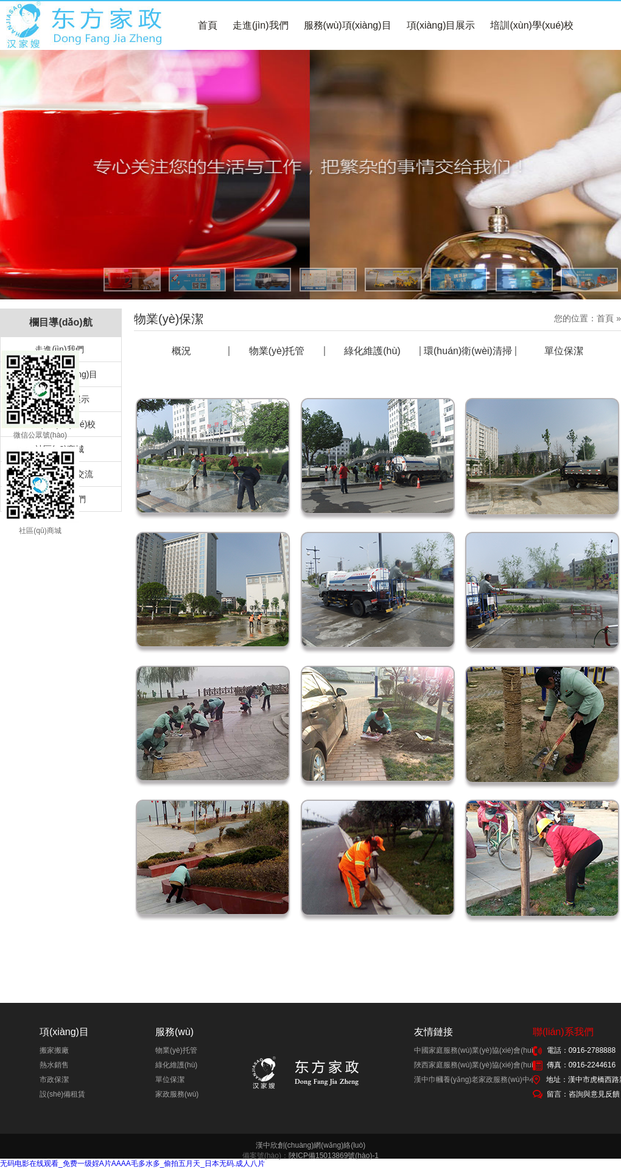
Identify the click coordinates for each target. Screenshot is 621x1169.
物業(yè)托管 (277, 351)
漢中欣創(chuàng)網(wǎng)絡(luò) (310, 1145)
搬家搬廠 (54, 1050)
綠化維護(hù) (372, 351)
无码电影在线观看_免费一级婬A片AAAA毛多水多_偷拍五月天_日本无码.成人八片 (132, 1163)
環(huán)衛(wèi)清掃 (468, 351)
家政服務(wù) (176, 1094)
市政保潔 (54, 1079)
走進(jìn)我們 (261, 25)
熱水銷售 (54, 1065)
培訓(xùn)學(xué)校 (532, 25)
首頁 (207, 25)
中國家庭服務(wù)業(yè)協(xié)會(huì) (475, 1050)
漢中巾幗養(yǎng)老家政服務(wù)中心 (475, 1079)
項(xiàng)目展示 (441, 25)
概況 (181, 351)
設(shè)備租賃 (62, 1094)
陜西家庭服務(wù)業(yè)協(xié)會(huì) (475, 1065)
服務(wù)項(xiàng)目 (347, 25)
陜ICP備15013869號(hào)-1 (334, 1155)
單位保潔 (563, 351)
